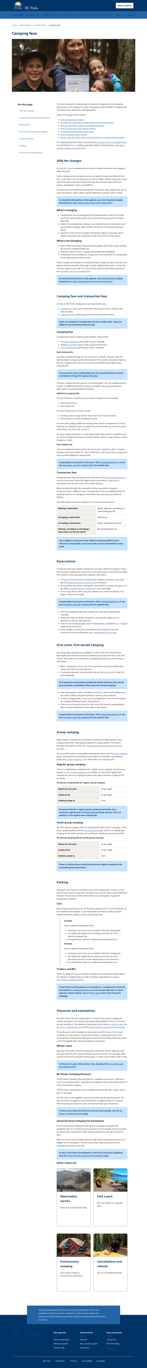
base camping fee (72, 341)
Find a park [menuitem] (18, 15)
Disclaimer (60, 1361)
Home (14, 25)
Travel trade (59, 1347)
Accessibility (87, 1361)
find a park (105, 672)
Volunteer (84, 1347)
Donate (83, 1339)
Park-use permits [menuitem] (102, 15)
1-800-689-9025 (75, 588)
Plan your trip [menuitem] (33, 15)
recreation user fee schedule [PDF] (111, 142)
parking (108, 386)
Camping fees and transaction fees (34, 117)
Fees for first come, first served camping (78, 128)
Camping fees (40, 25)
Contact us (112, 1339)
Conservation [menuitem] (67, 15)
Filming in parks (61, 1343)
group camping (120, 753)
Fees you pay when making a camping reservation (82, 125)
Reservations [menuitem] (50, 15)
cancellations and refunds (104, 632)
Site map (46, 1361)
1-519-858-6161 (90, 588)
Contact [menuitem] (130, 15)
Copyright (100, 1361)
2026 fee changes (26, 111)
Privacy (73, 1361)
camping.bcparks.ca (109, 462)
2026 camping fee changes (72, 119)
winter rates (117, 1024)
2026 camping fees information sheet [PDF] (92, 203)
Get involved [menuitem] (84, 15)
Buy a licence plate (88, 1343)
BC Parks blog (113, 1343)
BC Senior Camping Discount (69, 1027)
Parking (22, 145)
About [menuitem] (118, 15)
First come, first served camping (33, 131)
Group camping (26, 138)
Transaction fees (67, 314)
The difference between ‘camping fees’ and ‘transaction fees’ (87, 122)
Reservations (25, 25)
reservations (106, 494)
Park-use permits (61, 1339)
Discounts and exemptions (31, 152)
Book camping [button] (124, 5)
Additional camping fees (71, 344)
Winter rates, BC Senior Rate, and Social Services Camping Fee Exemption (92, 137)
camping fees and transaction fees (81, 582)
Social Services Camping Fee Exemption (107, 1027)
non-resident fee (69, 347)
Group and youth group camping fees (77, 131)
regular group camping (96, 745)
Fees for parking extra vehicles (73, 134)
